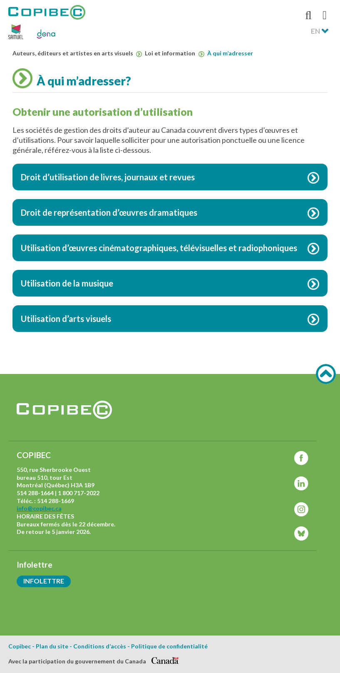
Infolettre (43, 581)
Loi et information (174, 53)
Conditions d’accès (99, 646)
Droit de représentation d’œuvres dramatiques (109, 212)
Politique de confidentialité (169, 646)
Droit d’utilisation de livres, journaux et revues (108, 177)
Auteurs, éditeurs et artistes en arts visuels (77, 53)
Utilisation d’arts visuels (66, 319)
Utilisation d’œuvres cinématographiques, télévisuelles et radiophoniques (159, 248)
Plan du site (52, 646)
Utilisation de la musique (67, 283)
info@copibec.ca (39, 508)
